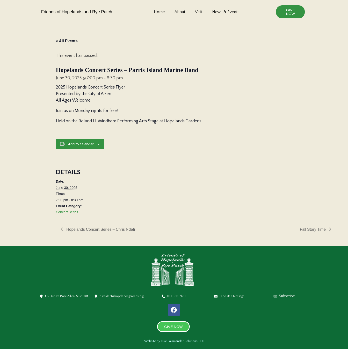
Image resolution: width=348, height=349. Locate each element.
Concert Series (67, 212)
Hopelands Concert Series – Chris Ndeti (100, 229)
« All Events (67, 41)
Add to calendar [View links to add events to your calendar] (81, 144)
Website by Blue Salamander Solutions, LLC (174, 341)
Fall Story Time (313, 229)
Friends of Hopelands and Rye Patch (76, 11)
